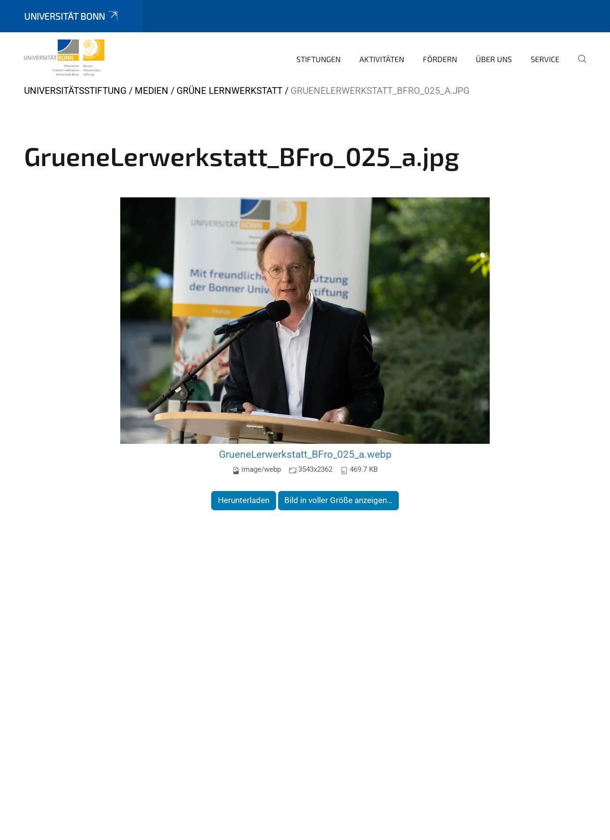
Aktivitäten (381, 59)
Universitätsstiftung (75, 90)
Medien (151, 90)
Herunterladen (243, 500)
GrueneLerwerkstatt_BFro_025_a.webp (305, 454)
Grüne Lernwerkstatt (229, 90)
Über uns (494, 59)
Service (545, 59)
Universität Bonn (71, 16)
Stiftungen (318, 59)
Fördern (440, 59)
